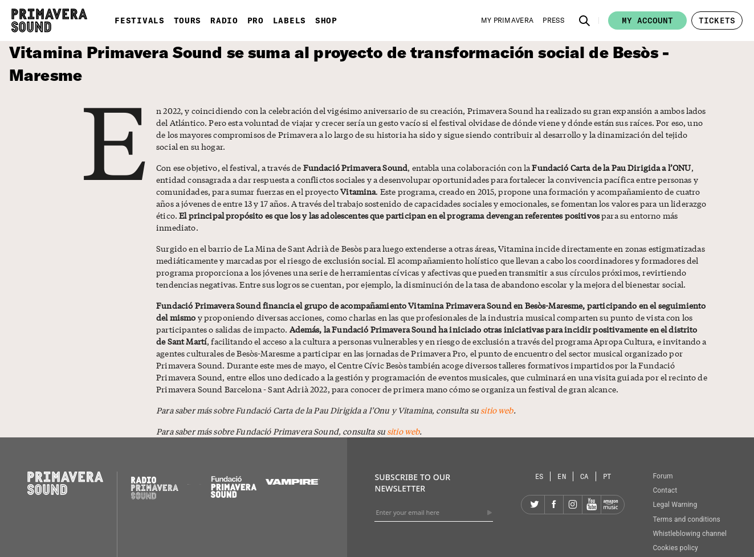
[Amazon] (610, 504)
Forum (663, 476)
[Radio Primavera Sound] (154, 488)
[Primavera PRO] (189, 481)
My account (647, 20)
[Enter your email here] (433, 512)
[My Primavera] (507, 20)
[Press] (553, 20)
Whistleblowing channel (690, 534)
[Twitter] (535, 504)
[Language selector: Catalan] (584, 476)
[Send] (489, 512)
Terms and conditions (686, 519)
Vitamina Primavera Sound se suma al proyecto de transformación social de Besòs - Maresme (339, 63)
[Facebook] (554, 504)
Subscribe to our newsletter (412, 483)
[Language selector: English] (562, 476)
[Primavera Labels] (200, 481)
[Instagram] (573, 504)
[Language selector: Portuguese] (607, 476)
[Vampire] (293, 481)
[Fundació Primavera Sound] (233, 494)
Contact (665, 490)
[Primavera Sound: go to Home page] (49, 20)
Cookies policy (675, 548)
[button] (585, 20)
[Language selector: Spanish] (539, 476)
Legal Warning (675, 505)
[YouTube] (591, 504)
